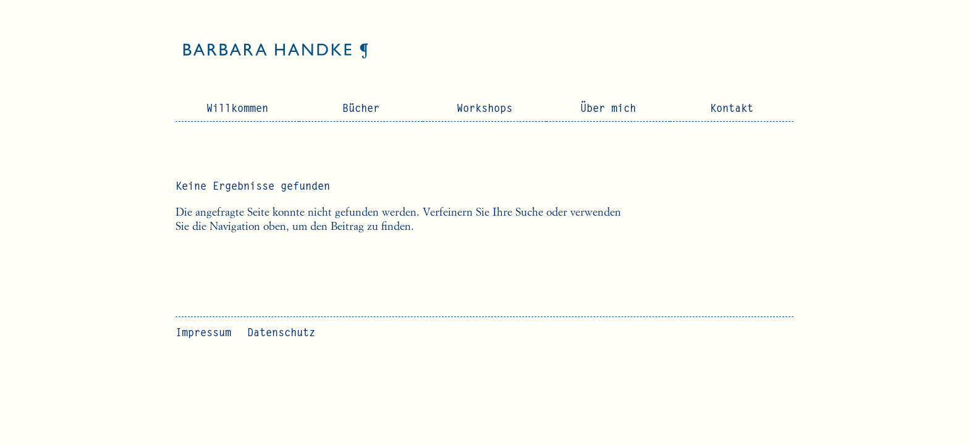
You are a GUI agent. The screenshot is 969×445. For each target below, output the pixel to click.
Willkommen (237, 109)
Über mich (608, 109)
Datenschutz (281, 333)
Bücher (360, 109)
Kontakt (731, 109)
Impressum (203, 333)
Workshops (484, 109)
